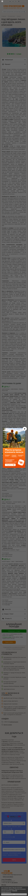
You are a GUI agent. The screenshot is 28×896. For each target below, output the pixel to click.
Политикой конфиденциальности (9, 891)
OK (14, 894)
